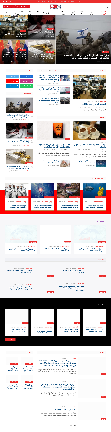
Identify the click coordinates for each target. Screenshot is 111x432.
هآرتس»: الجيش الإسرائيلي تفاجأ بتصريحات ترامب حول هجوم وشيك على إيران (86, 56)
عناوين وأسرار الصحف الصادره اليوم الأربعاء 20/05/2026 (90, 250)
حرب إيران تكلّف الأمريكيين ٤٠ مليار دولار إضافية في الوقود (27, 386)
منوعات (7, 13)
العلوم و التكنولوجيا (98, 178)
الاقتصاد (28, 352)
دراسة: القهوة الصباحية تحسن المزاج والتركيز (90, 146)
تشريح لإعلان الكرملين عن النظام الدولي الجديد (69, 330)
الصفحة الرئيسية (103, 13)
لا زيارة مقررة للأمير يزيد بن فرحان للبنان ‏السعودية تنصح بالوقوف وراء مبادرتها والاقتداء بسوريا (58, 387)
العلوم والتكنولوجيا (19, 13)
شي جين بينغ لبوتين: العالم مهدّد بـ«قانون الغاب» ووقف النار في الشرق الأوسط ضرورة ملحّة (14, 55)
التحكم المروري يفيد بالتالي (15, 34)
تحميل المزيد (71, 426)
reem (107, 61)
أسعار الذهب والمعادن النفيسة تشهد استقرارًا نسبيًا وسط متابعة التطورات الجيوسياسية (12, 369)
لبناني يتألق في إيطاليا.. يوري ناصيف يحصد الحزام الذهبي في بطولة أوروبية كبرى (71, 288)
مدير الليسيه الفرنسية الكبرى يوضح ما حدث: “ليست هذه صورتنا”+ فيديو (48, 100)
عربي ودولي (73, 13)
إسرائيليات (45, 13)
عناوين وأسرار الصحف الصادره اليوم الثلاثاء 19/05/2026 (22, 250)
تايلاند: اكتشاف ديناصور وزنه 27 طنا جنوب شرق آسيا (70, 206)
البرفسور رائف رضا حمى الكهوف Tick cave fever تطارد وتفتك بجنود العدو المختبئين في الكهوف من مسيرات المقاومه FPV (57, 363)
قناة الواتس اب (20, 7)
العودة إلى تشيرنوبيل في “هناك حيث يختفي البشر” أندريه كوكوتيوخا (54, 146)
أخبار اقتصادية (50, 51)
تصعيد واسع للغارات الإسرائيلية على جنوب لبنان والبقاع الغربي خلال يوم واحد (48, 89)
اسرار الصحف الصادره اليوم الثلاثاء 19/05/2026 (56, 250)
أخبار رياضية (29, 13)
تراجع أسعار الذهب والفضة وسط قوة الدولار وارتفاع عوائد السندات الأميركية (42, 56)
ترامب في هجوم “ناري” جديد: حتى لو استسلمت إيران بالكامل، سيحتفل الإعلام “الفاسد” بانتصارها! (43, 332)
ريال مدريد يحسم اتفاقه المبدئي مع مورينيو (72, 272)
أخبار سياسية (91, 13)
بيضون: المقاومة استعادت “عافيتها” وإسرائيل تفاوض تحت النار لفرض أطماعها (54, 1)
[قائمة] (107, 7)
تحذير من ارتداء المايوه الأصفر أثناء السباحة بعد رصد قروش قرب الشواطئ (94, 206)
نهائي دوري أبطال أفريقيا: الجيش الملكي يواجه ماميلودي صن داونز (20, 288)
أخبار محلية (81, 13)
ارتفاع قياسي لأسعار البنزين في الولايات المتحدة (12, 386)
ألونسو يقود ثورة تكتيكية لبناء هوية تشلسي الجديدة (19, 272)
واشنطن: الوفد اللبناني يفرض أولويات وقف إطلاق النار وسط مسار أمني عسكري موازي (17, 330)
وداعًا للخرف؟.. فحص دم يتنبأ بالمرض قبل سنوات (50, 162)
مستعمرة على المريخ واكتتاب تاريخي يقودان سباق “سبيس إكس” (18, 206)
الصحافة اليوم (63, 13)
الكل (55, 70)
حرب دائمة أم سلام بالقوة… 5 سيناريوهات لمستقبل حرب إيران (94, 330)
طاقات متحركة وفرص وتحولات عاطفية (86, 162)
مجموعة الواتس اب (8, 7)
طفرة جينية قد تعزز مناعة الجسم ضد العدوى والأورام (43, 206)
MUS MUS (63, 150)
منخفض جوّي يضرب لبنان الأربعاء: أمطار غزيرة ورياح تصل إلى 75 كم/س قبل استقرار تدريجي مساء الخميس (49, 78)
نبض (28, 7)
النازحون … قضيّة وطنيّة (65, 409)
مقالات (54, 13)
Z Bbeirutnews (98, 150)
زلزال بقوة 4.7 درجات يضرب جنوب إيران (44, 33)
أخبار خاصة (37, 13)
